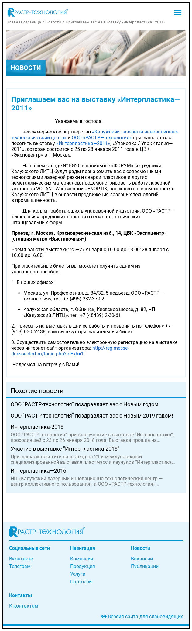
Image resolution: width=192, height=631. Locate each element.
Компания (81, 559)
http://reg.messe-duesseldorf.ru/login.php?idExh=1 (70, 351)
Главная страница (24, 22)
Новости (53, 22)
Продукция (82, 566)
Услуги (77, 574)
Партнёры (81, 581)
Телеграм (20, 566)
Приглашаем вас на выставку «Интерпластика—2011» (115, 22)
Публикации (145, 566)
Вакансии (142, 559)
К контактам (23, 606)
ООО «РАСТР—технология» (102, 137)
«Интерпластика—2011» (83, 143)
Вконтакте (21, 559)
